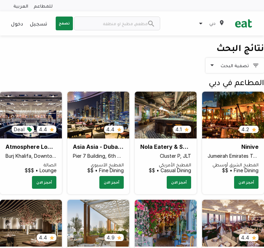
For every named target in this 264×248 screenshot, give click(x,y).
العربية (20, 6)
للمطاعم (43, 6)
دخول (17, 23)
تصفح (64, 23)
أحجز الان (246, 182)
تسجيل (38, 23)
